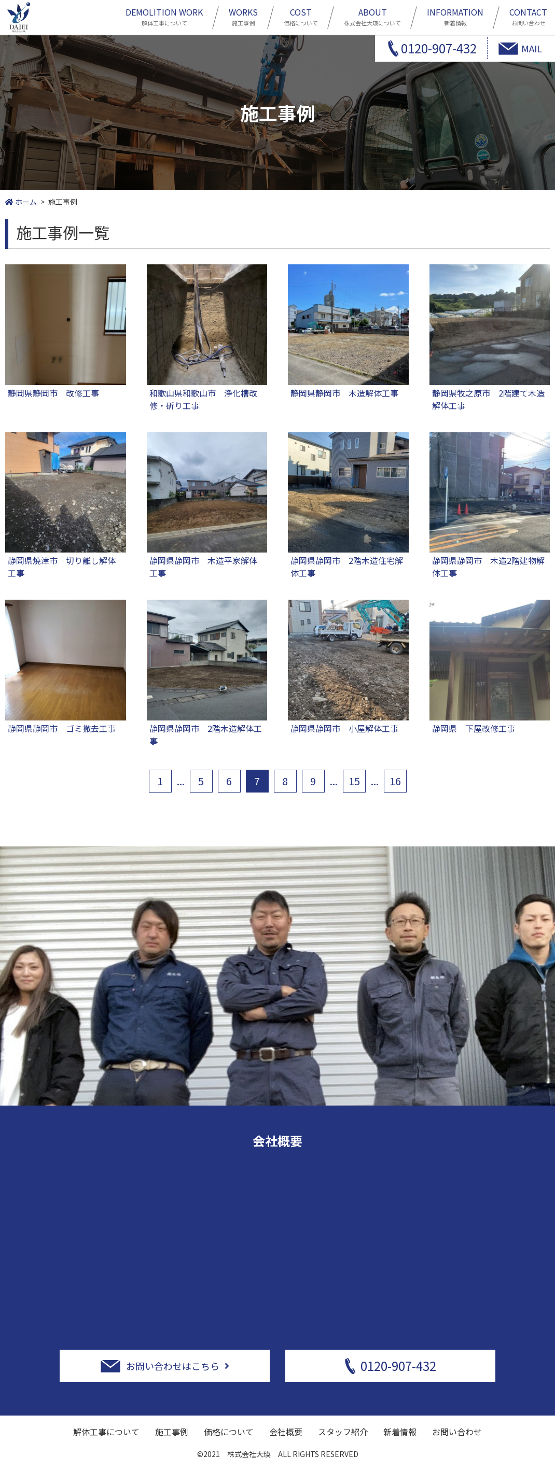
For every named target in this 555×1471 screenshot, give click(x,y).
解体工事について (164, 16)
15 (354, 780)
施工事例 (243, 16)
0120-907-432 (439, 48)
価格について (301, 16)
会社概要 (285, 1431)
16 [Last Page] (395, 780)
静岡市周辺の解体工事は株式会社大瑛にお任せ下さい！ (18, 17)
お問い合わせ (528, 16)
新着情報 (455, 16)
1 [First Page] (160, 780)
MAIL (531, 48)
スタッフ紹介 (343, 1431)
